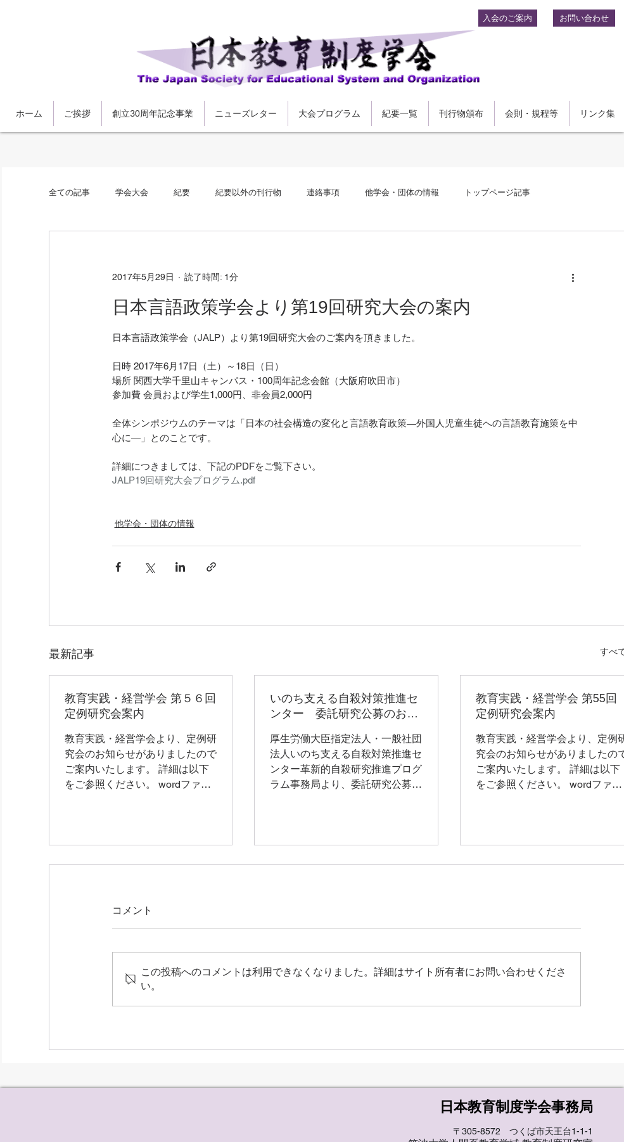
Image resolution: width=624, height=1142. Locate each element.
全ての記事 (69, 192)
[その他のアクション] (573, 277)
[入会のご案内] (507, 18)
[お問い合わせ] (584, 18)
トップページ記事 (497, 192)
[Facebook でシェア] (118, 567)
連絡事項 (323, 192)
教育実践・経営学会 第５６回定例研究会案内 (140, 706)
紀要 (182, 192)
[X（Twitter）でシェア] (149, 567)
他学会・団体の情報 (402, 192)
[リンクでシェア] (211, 567)
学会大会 (131, 192)
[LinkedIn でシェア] (180, 567)
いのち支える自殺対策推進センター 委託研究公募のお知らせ (344, 706)
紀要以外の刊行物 (248, 192)
